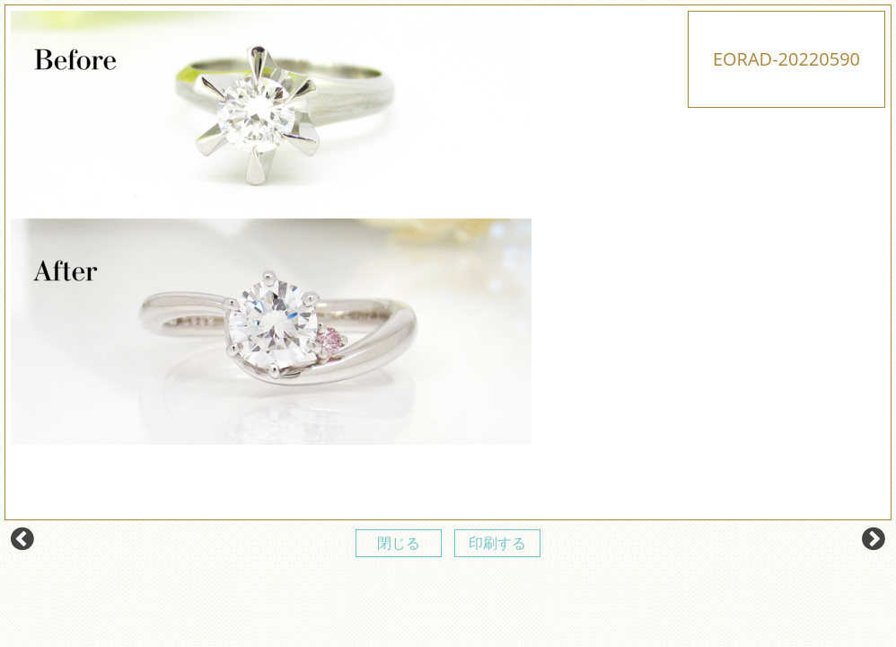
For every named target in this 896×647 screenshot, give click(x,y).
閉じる (398, 543)
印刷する (497, 543)
